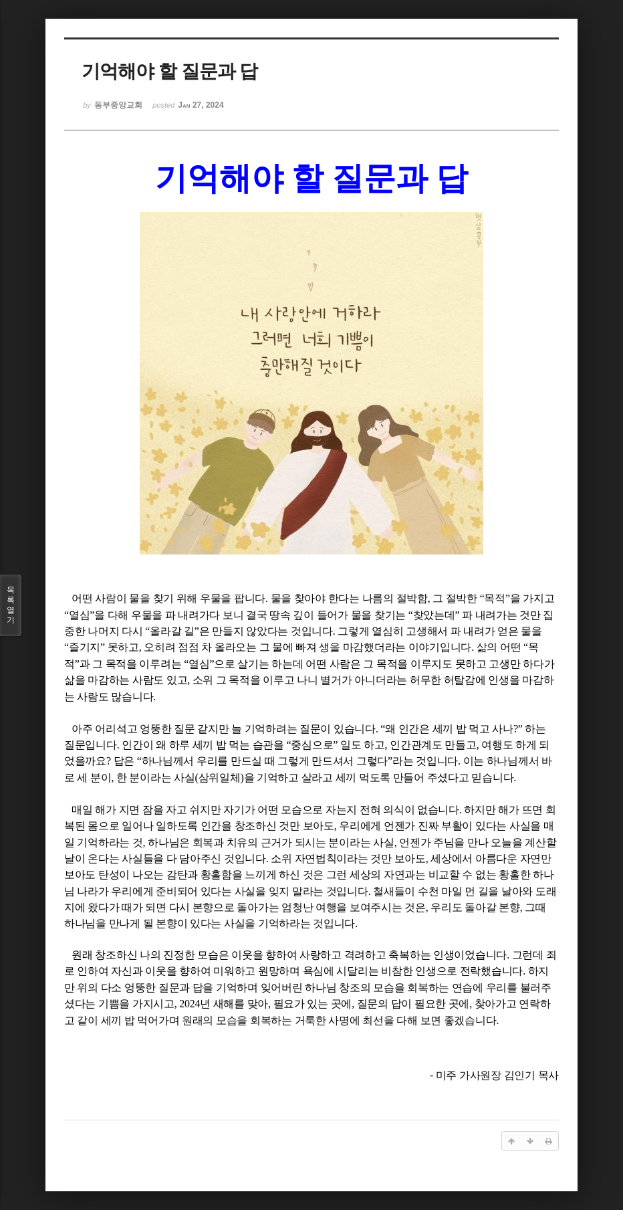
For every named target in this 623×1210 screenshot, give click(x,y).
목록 (11, 605)
